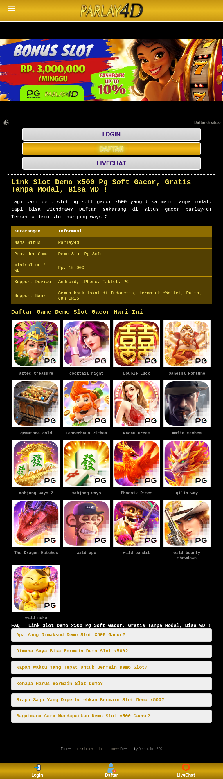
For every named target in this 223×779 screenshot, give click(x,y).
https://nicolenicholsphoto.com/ (95, 747)
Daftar (111, 771)
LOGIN (111, 134)
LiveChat (186, 771)
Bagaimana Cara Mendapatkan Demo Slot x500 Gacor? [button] (83, 715)
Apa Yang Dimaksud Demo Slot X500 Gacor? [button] (70, 633)
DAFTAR (112, 148)
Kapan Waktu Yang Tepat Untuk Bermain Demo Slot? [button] (81, 666)
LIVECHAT (111, 163)
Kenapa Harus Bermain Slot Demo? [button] (59, 682)
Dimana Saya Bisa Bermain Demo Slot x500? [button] (72, 650)
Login (37, 771)
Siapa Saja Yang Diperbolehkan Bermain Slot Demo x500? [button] (90, 698)
